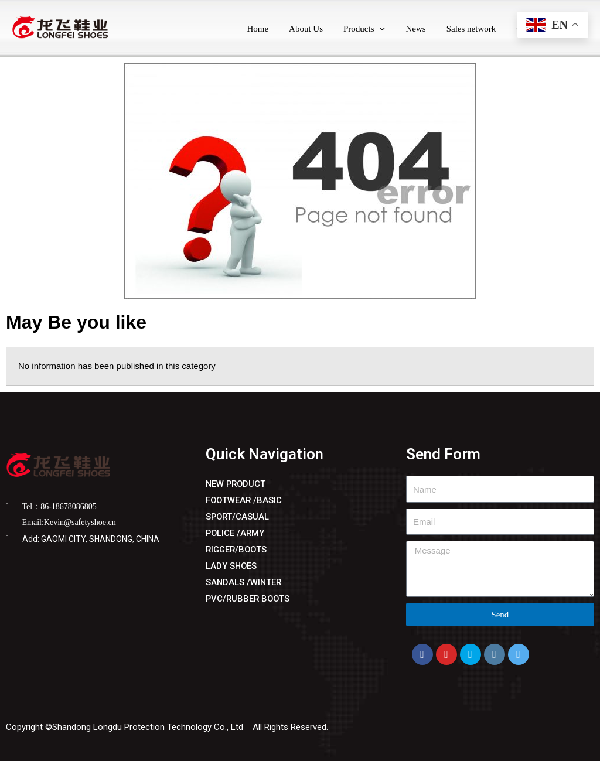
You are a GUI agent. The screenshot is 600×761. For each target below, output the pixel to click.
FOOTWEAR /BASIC (245, 500)
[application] (390, 29)
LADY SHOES (232, 566)
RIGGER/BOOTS (238, 549)
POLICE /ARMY (236, 533)
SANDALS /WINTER (244, 582)
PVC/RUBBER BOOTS (249, 598)
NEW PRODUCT (237, 484)
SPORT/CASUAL (238, 516)
